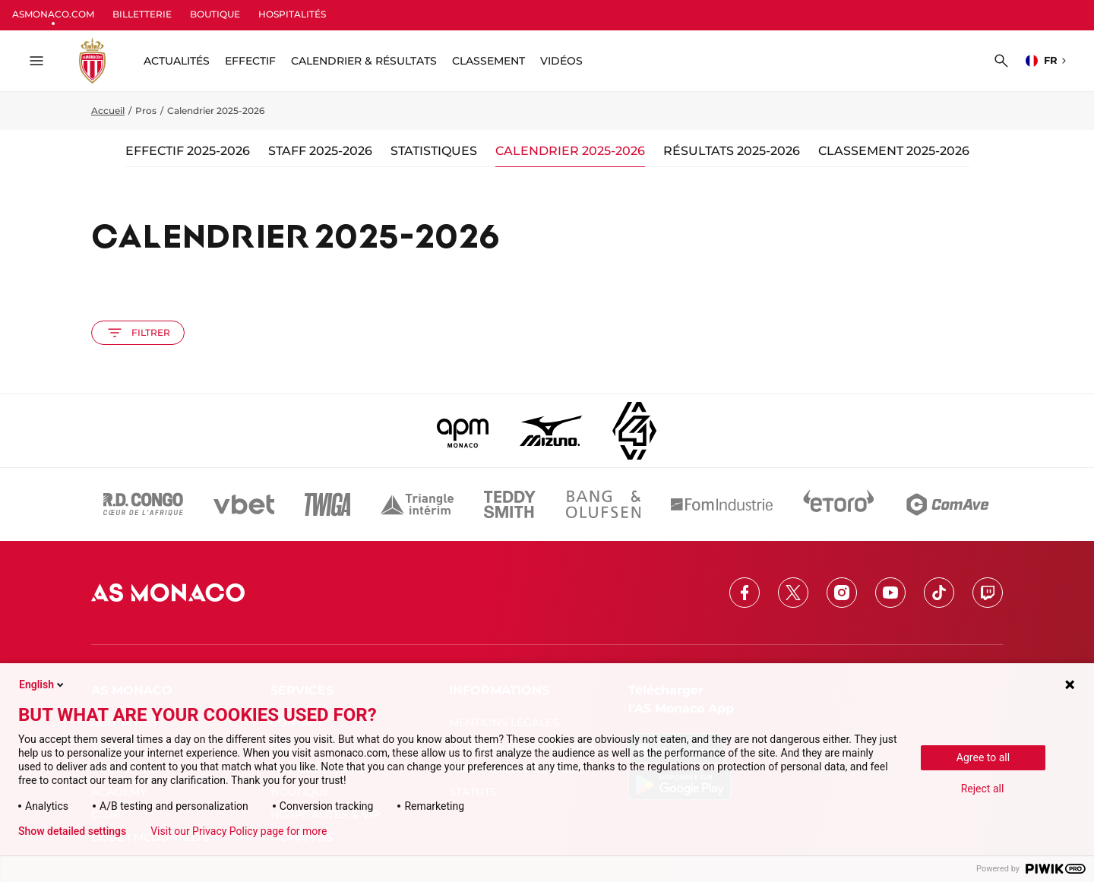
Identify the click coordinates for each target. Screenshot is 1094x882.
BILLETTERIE (142, 14)
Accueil (108, 110)
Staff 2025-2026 (320, 151)
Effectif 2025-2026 (187, 151)
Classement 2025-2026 (893, 151)
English (42, 684)
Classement (488, 61)
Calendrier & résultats (364, 61)
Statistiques (433, 151)
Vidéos (561, 61)
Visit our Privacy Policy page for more (238, 831)
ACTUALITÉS (177, 61)
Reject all (982, 788)
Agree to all (983, 757)
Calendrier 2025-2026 (570, 151)
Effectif (250, 61)
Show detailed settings (72, 831)
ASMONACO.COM (53, 14)
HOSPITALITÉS (292, 14)
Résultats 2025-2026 (731, 151)
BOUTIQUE (215, 14)
